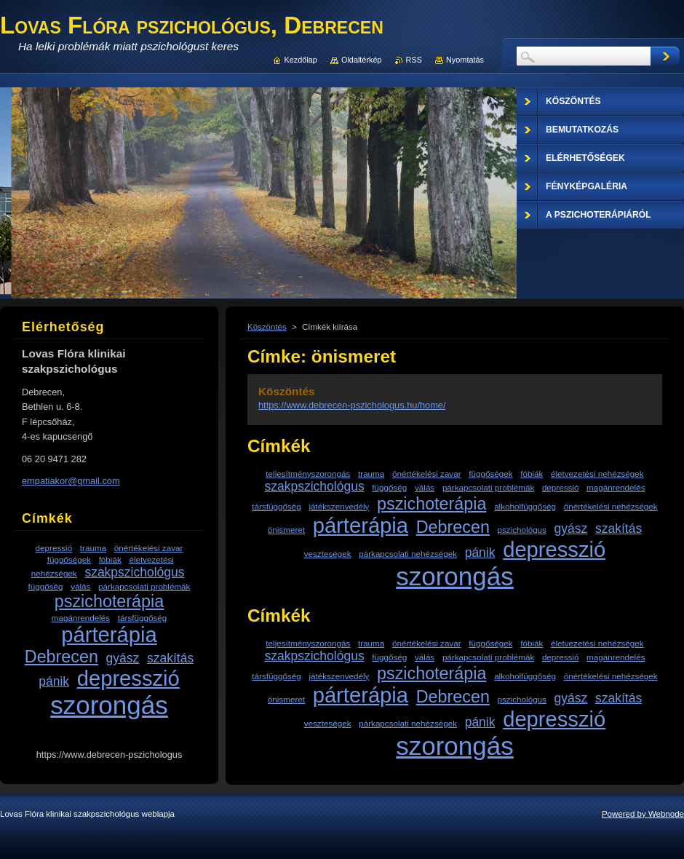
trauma (371, 473)
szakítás (618, 528)
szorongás (455, 576)
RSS (414, 59)
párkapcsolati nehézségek (408, 553)
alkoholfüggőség (525, 506)
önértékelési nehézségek (611, 506)
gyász (571, 528)
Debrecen (453, 527)
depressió (560, 487)
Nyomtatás (465, 59)
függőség (389, 487)
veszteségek (327, 553)
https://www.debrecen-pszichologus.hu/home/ (352, 405)
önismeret (286, 529)
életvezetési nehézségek (597, 473)
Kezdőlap (301, 59)
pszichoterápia (431, 503)
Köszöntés (267, 326)
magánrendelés (615, 487)
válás (424, 487)
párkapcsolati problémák (488, 487)
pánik (480, 552)
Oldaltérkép (361, 59)
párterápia (360, 525)
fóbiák (531, 473)
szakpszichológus (315, 486)
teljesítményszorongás (308, 473)
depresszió (554, 549)
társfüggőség (276, 506)
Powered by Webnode (643, 813)
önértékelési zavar (426, 473)
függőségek (490, 473)
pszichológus (522, 529)
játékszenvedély (339, 506)
